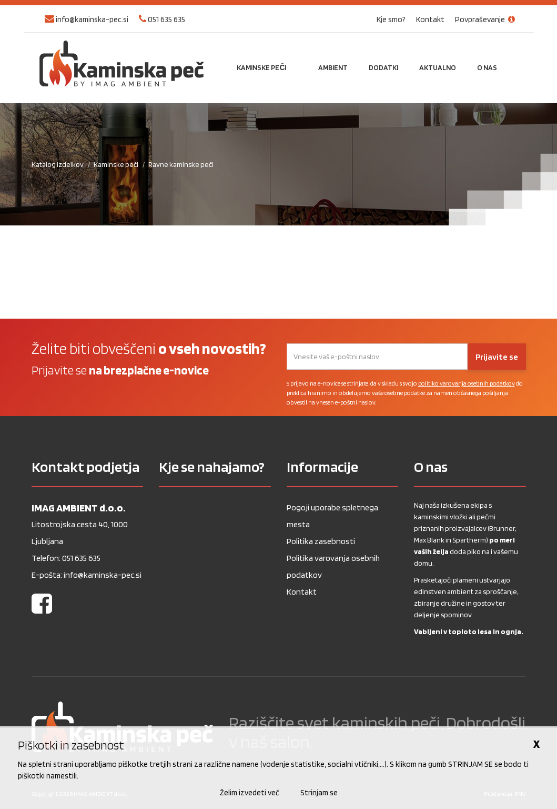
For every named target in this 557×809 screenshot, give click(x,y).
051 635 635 (162, 19)
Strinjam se (319, 792)
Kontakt (430, 19)
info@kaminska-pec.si (86, 19)
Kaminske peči (116, 164)
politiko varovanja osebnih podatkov (466, 383)
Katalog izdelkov (58, 164)
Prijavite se (496, 357)
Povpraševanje (486, 19)
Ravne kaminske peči (181, 164)
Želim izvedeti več (249, 792)
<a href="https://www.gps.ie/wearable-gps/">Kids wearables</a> (215, 578)
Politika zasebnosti (321, 541)
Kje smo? (391, 19)
